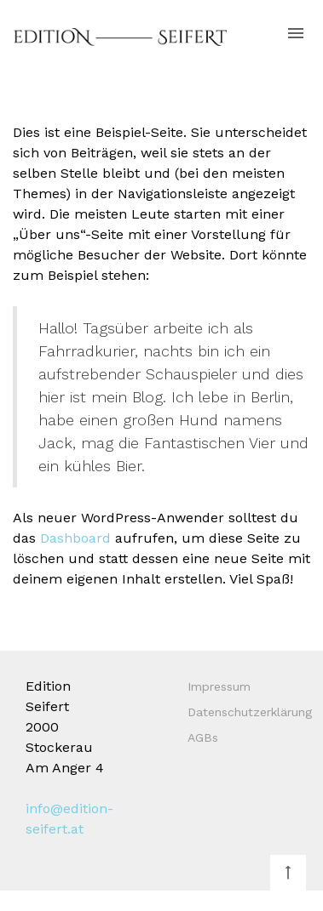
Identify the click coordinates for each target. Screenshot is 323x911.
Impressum (219, 686)
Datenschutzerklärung (249, 712)
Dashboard (75, 538)
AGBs (202, 737)
